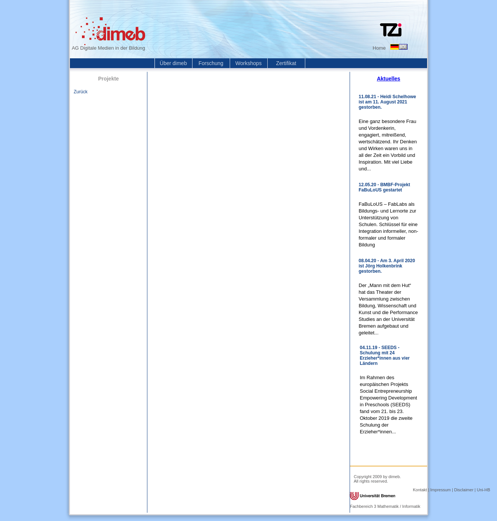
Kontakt (420, 490)
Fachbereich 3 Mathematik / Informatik (385, 506)
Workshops (248, 63)
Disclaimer (463, 490)
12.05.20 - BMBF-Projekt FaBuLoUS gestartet (384, 187)
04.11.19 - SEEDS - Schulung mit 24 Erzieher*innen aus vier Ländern (385, 355)
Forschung (210, 63)
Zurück (81, 91)
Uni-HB (483, 490)
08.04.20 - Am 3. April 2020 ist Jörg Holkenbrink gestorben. (387, 266)
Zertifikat (286, 63)
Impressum (440, 490)
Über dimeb (173, 63)
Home (379, 48)
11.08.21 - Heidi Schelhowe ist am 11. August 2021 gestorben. (387, 102)
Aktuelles (388, 79)
